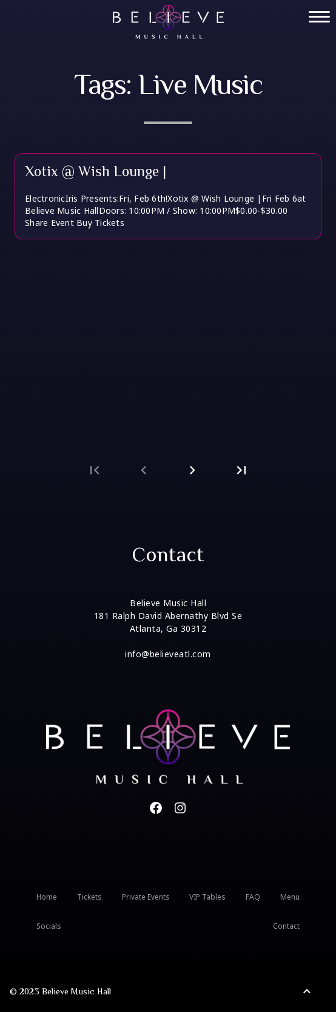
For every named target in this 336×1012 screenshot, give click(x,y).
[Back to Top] (306, 991)
